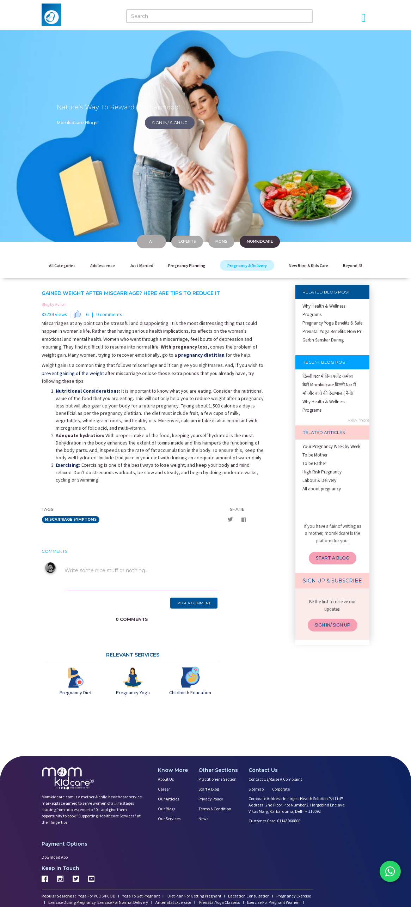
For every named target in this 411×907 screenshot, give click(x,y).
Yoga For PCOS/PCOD (97, 896)
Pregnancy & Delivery (247, 265)
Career (164, 789)
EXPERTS (187, 241)
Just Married (141, 265)
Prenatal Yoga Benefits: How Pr (331, 331)
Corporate (281, 789)
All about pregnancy (321, 489)
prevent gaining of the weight (73, 373)
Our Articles (168, 799)
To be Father (314, 463)
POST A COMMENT (193, 603)
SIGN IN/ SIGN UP (170, 122)
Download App (55, 857)
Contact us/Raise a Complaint (275, 779)
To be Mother (314, 455)
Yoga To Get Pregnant (141, 896)
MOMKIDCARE (260, 241)
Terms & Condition (214, 808)
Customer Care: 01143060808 (274, 820)
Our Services (169, 818)
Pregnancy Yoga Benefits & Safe (332, 323)
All (151, 241)
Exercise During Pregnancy (72, 902)
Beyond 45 (352, 265)
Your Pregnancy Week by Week (331, 446)
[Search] (219, 16)
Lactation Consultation (249, 896)
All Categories (62, 265)
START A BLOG (332, 558)
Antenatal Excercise (173, 902)
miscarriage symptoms (71, 519)
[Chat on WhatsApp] (389, 871)
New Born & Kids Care (308, 265)
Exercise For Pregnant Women (273, 902)
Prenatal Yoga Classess (219, 902)
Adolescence (102, 265)
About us (166, 779)
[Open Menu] (363, 17)
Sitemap (256, 789)
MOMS (221, 241)
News (203, 818)
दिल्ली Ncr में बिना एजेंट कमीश (327, 376)
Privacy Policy (210, 799)
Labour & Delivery (319, 480)
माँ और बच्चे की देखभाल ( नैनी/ (328, 393)
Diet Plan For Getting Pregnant (194, 896)
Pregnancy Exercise (293, 896)
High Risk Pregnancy (322, 472)
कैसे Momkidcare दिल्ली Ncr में (329, 385)
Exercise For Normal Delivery (123, 902)
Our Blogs (166, 808)
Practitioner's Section (217, 779)
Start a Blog (208, 789)
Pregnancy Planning (187, 265)
